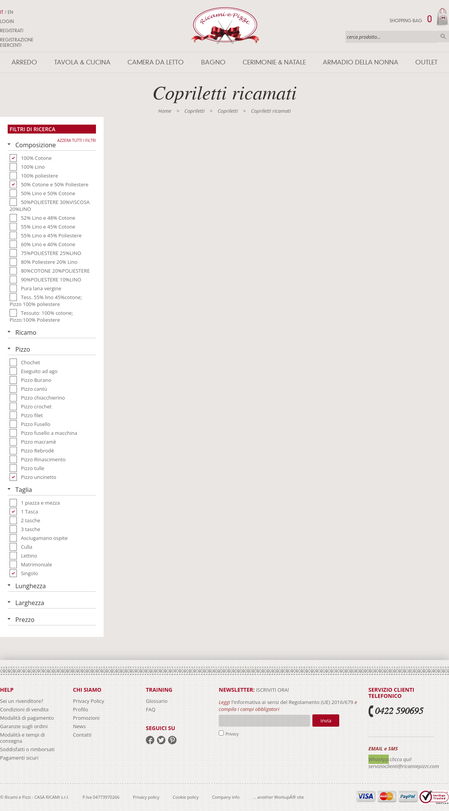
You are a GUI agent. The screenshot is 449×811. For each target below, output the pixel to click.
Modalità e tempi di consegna (22, 737)
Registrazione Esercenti (16, 42)
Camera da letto (155, 62)
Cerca (443, 36)
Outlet (426, 62)
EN (10, 12)
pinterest (172, 740)
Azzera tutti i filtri (76, 140)
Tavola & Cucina (82, 62)
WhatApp (378, 759)
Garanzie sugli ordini (24, 726)
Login (7, 21)
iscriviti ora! (272, 689)
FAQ (150, 709)
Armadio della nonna (360, 62)
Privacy (232, 734)
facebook (150, 740)
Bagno (213, 62)
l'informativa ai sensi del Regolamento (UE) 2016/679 (292, 702)
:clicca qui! (400, 759)
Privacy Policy (88, 700)
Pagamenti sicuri (19, 757)
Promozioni (86, 717)
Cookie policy (185, 797)
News (79, 726)
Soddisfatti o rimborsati (27, 749)
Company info (226, 797)
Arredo (24, 62)
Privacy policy (146, 797)
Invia (325, 720)
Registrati (11, 30)
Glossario (157, 700)
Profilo (80, 709)
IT (1, 12)
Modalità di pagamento (27, 717)
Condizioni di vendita (24, 709)
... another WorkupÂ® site (278, 797)
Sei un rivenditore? (21, 700)
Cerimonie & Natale (274, 62)
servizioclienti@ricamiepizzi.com (403, 766)
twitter (161, 740)
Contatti (82, 734)
